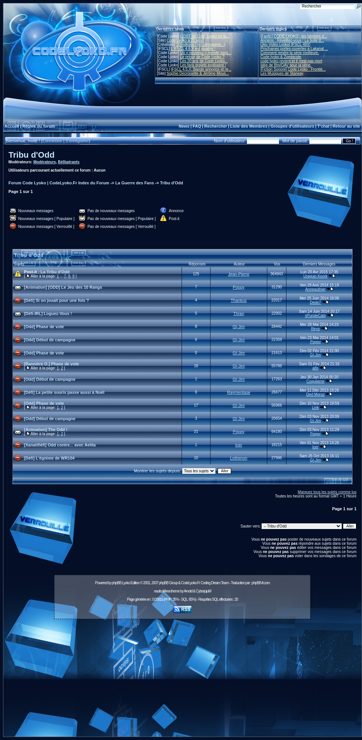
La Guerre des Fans (134, 183)
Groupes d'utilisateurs (292, 126)
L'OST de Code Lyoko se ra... (204, 36)
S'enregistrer (77, 141)
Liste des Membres (248, 126)
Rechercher (215, 126)
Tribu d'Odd (32, 155)
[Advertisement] (182, 679)
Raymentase (238, 392)
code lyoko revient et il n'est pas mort (291, 61)
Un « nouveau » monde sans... (205, 53)
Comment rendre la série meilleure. (290, 53)
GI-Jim (239, 326)
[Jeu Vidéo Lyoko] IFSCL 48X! (286, 44)
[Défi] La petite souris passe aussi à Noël (64, 392)
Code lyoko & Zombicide (281, 57)
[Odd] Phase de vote (44, 326)
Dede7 (315, 302)
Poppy (238, 287)
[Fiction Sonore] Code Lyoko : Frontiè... (293, 69)
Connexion (52, 141)
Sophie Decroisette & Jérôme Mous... (198, 73)
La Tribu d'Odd (55, 272)
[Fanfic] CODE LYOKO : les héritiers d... (294, 36)
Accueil (12, 126)
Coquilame (315, 381)
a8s (315, 368)
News (184, 126)
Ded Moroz (315, 394)
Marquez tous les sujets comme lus (327, 492)
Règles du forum (38, 126)
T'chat (323, 126)
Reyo (315, 329)
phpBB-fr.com (260, 583)
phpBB (116, 583)
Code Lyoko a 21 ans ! (185, 40)
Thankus (239, 300)
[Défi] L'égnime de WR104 (49, 458)
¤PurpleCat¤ (315, 315)
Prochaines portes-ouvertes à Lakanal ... (294, 49)
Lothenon (238, 458)
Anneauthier (315, 289)
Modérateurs (44, 162)
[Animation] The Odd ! (45, 429)
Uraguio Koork (315, 276)
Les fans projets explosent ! (203, 65)
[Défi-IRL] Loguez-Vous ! (48, 313)
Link (315, 407)
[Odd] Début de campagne (50, 340)
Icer (238, 445)
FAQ (196, 126)
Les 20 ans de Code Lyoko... (204, 61)
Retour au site (346, 126)
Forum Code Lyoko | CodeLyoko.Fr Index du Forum (59, 183)
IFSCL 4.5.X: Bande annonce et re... (201, 69)
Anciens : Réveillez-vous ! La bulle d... (292, 40)
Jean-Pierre (239, 274)
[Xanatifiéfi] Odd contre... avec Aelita (60, 445)
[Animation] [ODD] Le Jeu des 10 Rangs (63, 287)
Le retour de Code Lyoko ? (202, 57)
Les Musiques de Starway (282, 73)
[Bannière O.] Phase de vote (51, 364)
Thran (238, 313)
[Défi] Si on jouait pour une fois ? (56, 300)
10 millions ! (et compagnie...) (201, 44)
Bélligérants (68, 162)
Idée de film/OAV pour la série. (286, 65)
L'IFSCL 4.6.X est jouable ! (193, 49)
